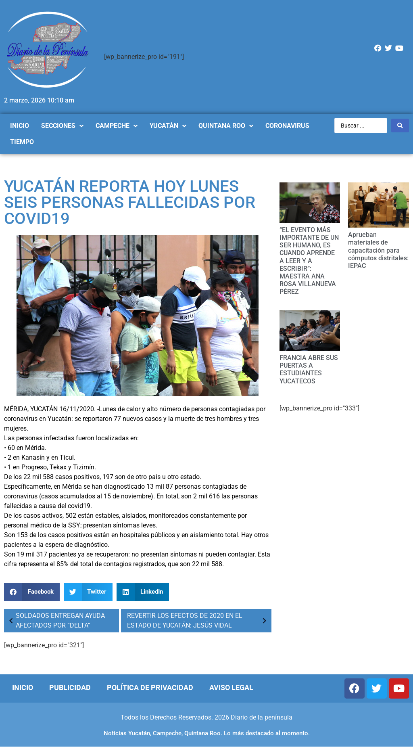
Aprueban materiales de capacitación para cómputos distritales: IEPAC (378, 250)
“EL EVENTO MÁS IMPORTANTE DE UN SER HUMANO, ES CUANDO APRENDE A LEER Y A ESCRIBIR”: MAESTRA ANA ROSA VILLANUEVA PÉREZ (309, 261)
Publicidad (70, 687)
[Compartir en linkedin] (143, 592)
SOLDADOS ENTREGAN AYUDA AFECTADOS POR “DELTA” (55, 620)
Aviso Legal (231, 687)
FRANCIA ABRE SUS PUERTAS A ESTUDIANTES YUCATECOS (309, 369)
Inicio (22, 687)
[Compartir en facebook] (32, 592)
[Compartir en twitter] (88, 592)
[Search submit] (400, 125)
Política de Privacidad (150, 687)
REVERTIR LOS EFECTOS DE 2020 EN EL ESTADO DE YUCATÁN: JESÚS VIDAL (198, 620)
